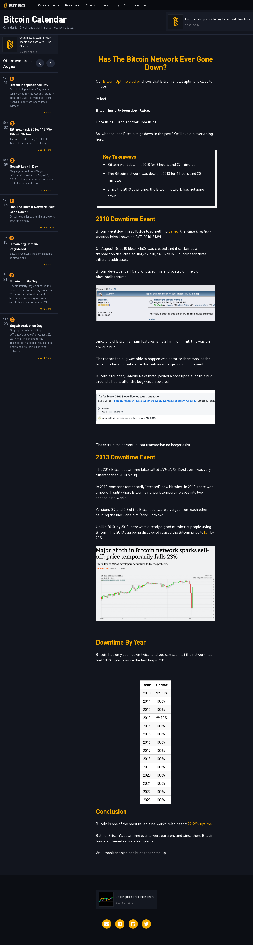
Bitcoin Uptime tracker (121, 81)
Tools (105, 5)
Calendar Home (48, 5)
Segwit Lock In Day (24, 166)
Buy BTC (120, 5)
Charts (90, 5)
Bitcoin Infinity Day (23, 281)
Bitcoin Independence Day (29, 84)
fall (206, 532)
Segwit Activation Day (26, 325)
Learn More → (46, 112)
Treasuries (139, 5)
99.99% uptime (200, 823)
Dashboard (72, 5)
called (173, 231)
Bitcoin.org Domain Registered (23, 246)
